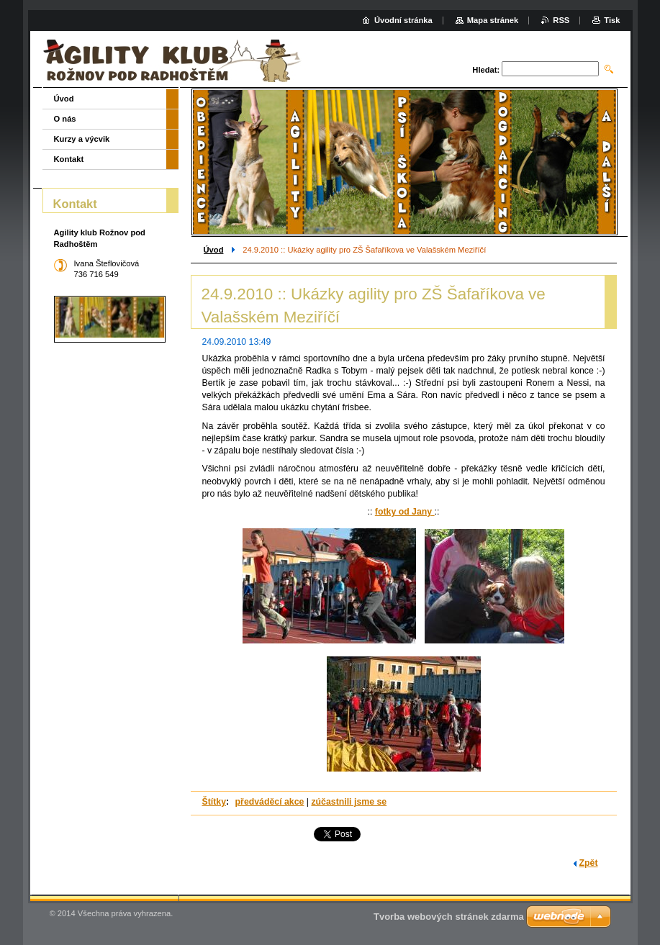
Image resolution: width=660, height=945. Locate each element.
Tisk (612, 20)
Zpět (588, 863)
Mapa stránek (493, 20)
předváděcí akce (269, 802)
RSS (561, 20)
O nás (65, 118)
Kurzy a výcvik (82, 139)
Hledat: (485, 69)
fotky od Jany (405, 512)
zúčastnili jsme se (348, 802)
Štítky (214, 802)
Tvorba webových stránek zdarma (449, 916)
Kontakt (69, 159)
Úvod (214, 249)
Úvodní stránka (403, 20)
